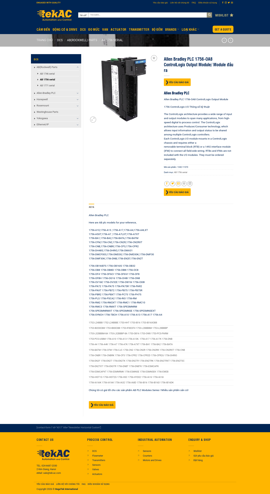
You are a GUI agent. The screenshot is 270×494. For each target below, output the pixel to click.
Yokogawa (42, 118)
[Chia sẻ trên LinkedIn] (189, 184)
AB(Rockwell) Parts (82, 40)
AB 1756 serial (112, 40)
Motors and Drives (152, 460)
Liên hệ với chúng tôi (179, 2)
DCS (83, 29)
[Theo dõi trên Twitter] (229, 3)
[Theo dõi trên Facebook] (223, 3)
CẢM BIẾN (43, 29)
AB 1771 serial (47, 85)
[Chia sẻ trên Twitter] (172, 184)
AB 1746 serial (47, 73)
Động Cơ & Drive (65, 29)
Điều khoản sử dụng (207, 2)
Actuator (118, 29)
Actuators (97, 474)
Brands (172, 29)
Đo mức (94, 29)
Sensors (96, 465)
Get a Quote (223, 29)
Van (105, 29)
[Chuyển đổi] (77, 67)
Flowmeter (97, 455)
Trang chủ (45, 40)
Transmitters (98, 460)
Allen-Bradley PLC (46, 93)
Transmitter (139, 29)
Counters (147, 455)
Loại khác (190, 29)
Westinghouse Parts (47, 111)
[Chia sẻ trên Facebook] (167, 184)
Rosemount (43, 105)
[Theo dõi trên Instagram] (226, 3)
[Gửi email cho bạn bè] (178, 184)
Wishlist (198, 451)
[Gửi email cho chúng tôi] (232, 3)
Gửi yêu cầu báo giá (204, 455)
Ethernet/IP (43, 124)
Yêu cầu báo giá (160, 2)
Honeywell (42, 99)
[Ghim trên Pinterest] (184, 184)
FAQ (194, 2)
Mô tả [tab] (91, 207)
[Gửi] (209, 15)
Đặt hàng (198, 460)
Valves (95, 469)
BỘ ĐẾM (157, 29)
